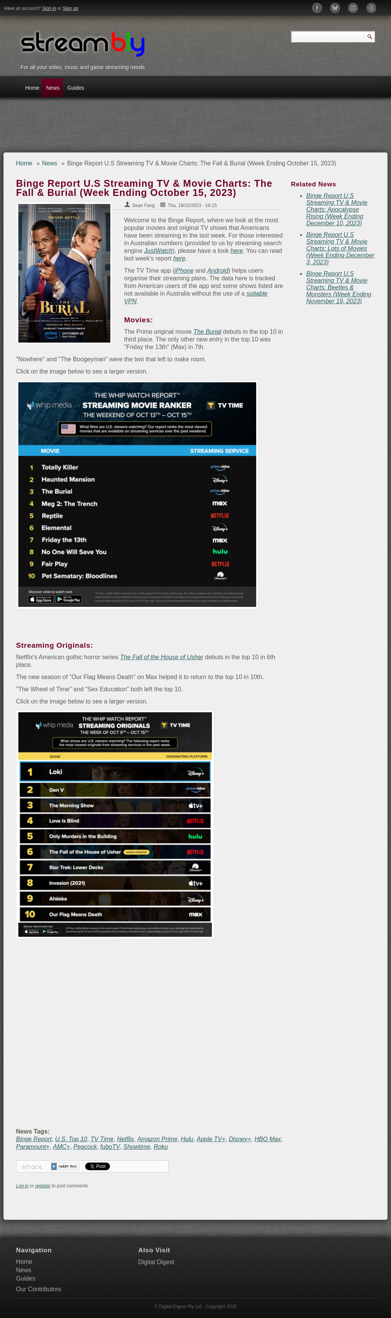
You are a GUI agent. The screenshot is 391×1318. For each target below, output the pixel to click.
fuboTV (110, 1146)
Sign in (49, 8)
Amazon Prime (157, 1139)
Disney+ (240, 1139)
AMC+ (61, 1146)
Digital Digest (156, 1262)
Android (217, 270)
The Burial (207, 331)
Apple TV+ (211, 1139)
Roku (160, 1146)
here (237, 250)
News (53, 88)
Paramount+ (33, 1146)
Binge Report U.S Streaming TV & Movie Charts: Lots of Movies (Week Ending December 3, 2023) (340, 248)
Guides (75, 88)
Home (32, 88)
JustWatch (158, 250)
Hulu (187, 1139)
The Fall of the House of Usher (161, 657)
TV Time (101, 1139)
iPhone (184, 270)
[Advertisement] (151, 127)
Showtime (136, 1146)
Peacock (85, 1146)
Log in (22, 1186)
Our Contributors (38, 1289)
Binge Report (34, 1139)
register (42, 1186)
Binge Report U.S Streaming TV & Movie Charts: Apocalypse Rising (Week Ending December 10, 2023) (336, 209)
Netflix (125, 1139)
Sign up (70, 8)
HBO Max (267, 1139)
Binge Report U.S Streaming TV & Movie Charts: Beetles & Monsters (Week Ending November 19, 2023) (338, 287)
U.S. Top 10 (71, 1139)
